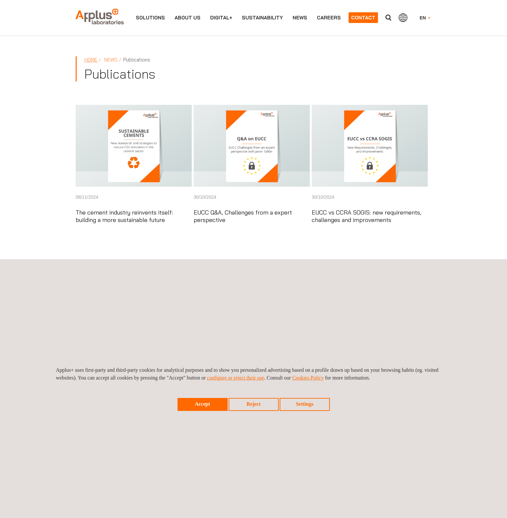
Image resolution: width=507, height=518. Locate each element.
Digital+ (221, 18)
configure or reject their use (235, 377)
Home (90, 60)
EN (425, 17)
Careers (329, 18)
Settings (304, 404)
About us (187, 18)
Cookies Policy (308, 377)
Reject (253, 404)
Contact (363, 18)
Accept (202, 404)
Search (388, 17)
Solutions (150, 18)
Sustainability (262, 18)
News (300, 18)
